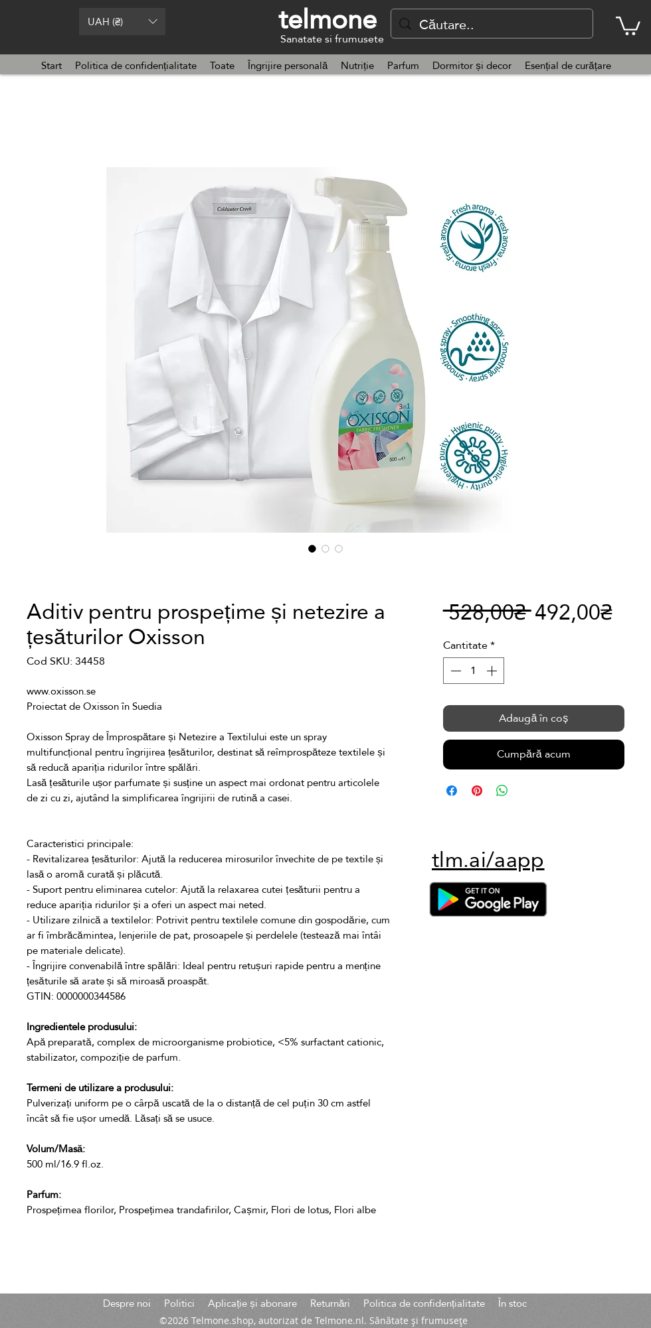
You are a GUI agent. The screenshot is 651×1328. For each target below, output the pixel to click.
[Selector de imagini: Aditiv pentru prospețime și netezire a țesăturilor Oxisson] (312, 548)
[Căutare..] (492, 24)
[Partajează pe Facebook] (452, 791)
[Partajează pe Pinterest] (477, 791)
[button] (122, 21)
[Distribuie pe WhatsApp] (502, 791)
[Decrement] (454, 670)
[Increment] (493, 670)
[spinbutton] (474, 670)
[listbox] (122, 21)
